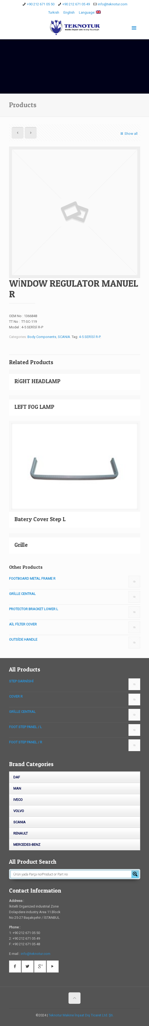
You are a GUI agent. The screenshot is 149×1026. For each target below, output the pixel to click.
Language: (90, 12)
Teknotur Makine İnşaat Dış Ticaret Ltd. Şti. (81, 1015)
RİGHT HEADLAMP (37, 381)
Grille (21, 544)
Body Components (41, 337)
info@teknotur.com (112, 4)
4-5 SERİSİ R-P (89, 337)
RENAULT (20, 833)
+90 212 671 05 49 (76, 4)
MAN (17, 788)
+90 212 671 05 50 (40, 4)
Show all (128, 134)
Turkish (53, 12)
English (69, 12)
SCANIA (64, 337)
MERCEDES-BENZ (26, 845)
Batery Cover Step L (40, 519)
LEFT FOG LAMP (34, 407)
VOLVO (18, 811)
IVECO (18, 800)
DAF (16, 777)
